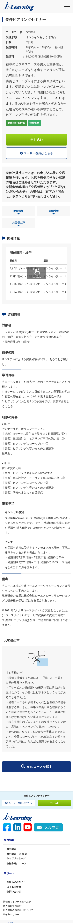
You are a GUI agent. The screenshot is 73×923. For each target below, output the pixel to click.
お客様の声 (18, 224)
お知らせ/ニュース (16, 863)
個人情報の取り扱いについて (18, 910)
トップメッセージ (16, 858)
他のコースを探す (36, 766)
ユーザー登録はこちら (36, 153)
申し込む (36, 140)
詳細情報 (54, 212)
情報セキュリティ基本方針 (17, 901)
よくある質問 (14, 887)
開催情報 (18, 212)
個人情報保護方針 (12, 906)
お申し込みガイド (16, 882)
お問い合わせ (14, 891)
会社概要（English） (18, 854)
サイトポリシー (11, 914)
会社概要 (11, 849)
